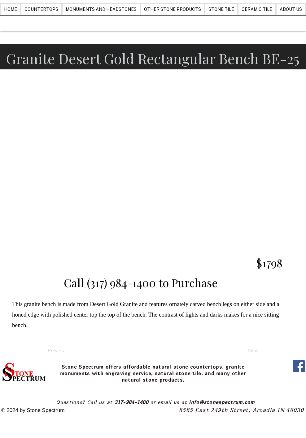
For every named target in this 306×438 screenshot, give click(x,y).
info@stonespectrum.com (222, 402)
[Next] (243, 351)
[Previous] (68, 351)
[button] (153, 178)
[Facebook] (299, 366)
